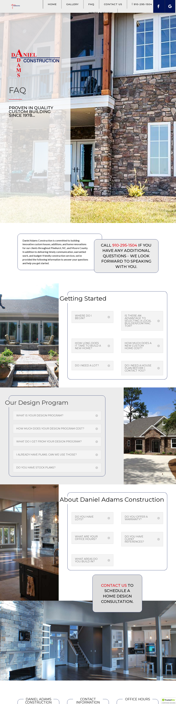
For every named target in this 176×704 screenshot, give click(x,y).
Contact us (114, 585)
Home (52, 4)
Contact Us (113, 4)
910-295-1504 (124, 245)
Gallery (72, 4)
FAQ (91, 4)
